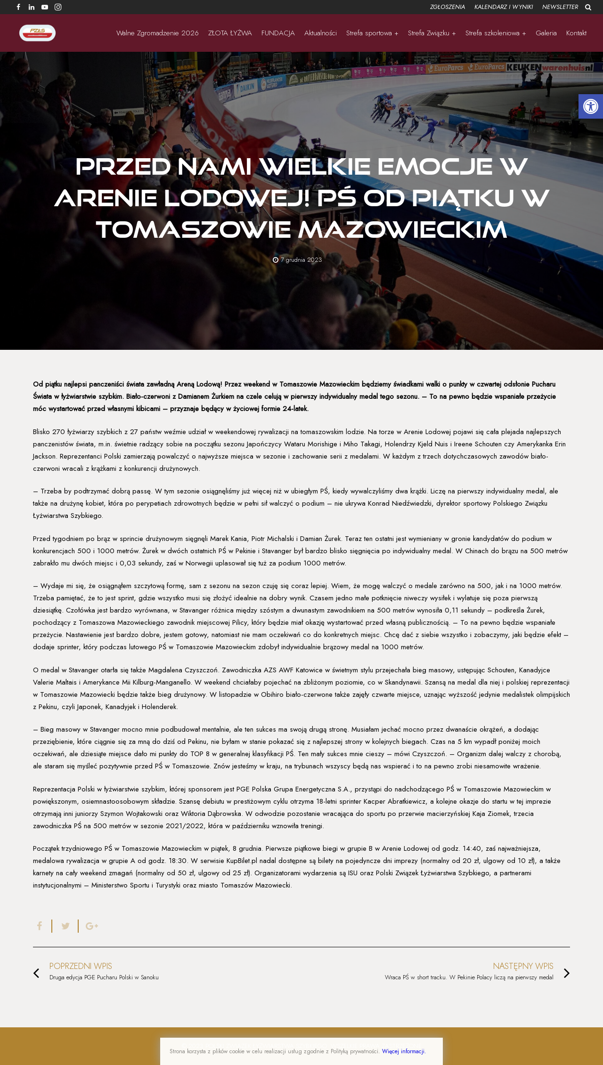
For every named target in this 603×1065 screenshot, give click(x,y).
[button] (591, 106)
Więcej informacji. (404, 1051)
